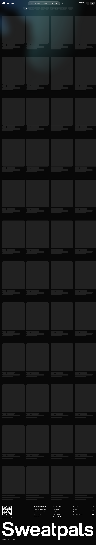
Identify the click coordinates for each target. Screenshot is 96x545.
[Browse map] (62, 3)
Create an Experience (82, 3)
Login (92, 3)
